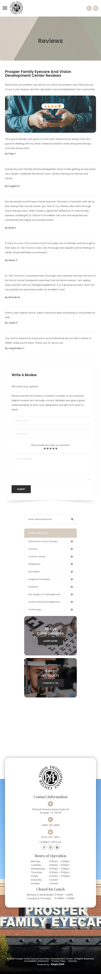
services (32, 548)
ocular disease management (44, 601)
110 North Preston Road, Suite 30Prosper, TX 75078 (50, 811)
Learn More (50, 641)
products (33, 586)
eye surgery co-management (44, 594)
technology (34, 609)
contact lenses (36, 556)
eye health (34, 571)
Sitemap (72, 961)
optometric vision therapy (42, 541)
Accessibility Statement (36, 961)
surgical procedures (39, 579)
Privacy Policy (58, 961)
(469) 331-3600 (51, 825)
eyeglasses (34, 564)
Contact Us (50, 683)
